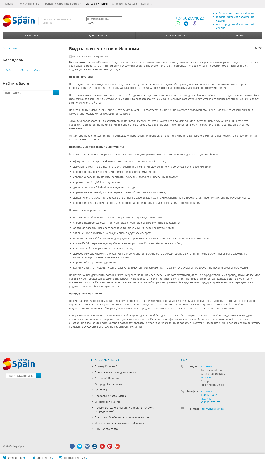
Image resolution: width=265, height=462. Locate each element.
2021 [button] (24, 69)
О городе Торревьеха (124, 3)
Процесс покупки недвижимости (62, 3)
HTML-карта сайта (106, 429)
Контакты (146, 3)
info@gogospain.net (213, 408)
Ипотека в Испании (107, 401)
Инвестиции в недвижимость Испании (119, 423)
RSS (258, 48)
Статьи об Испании (97, 3)
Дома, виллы (98, 35)
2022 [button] (10, 69)
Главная (9, 3)
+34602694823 (190, 18)
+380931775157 (210, 402)
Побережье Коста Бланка (111, 396)
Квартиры (32, 35)
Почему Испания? (29, 3)
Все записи (10, 48)
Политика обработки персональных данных (123, 417)
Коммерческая (176, 35)
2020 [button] (38, 69)
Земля (240, 35)
